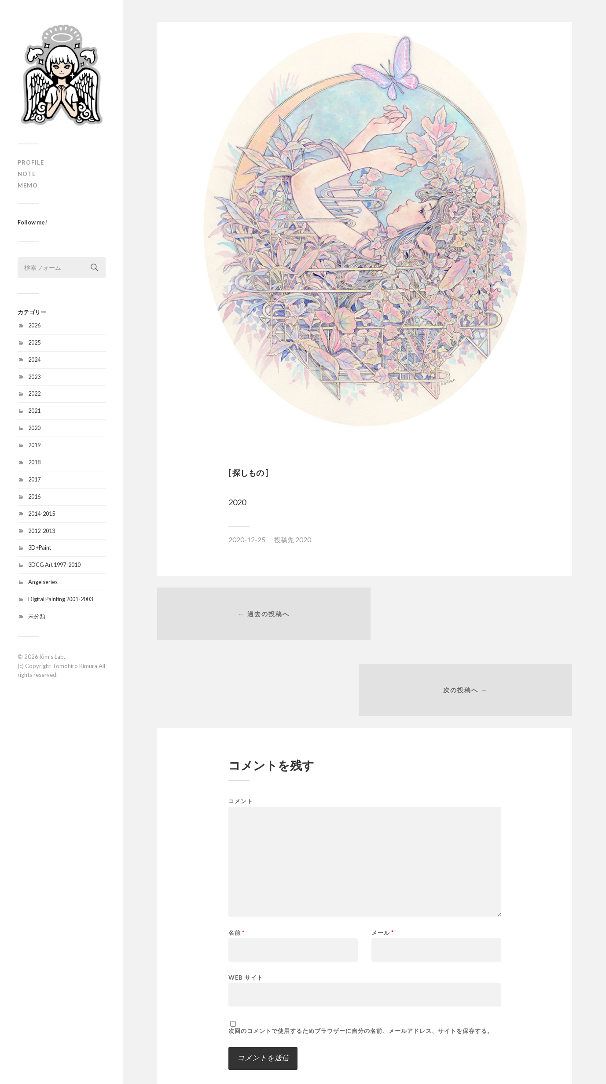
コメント (240, 727)
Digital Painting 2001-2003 (60, 599)
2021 (34, 410)
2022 (34, 393)
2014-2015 (41, 513)
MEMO (28, 185)
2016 (34, 496)
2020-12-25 (246, 540)
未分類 (36, 616)
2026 (34, 325)
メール (382, 858)
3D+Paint (39, 547)
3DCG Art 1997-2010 (54, 564)
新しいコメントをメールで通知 (279, 1013)
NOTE (27, 173)
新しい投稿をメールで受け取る (279, 1027)
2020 (34, 427)
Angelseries (43, 581)
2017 (34, 479)
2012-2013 (41, 530)
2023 (34, 376)
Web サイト (245, 903)
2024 (34, 359)
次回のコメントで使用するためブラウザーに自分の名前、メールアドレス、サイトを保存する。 (360, 956)
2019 (34, 444)
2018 (34, 462)
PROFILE (31, 162)
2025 (34, 342)
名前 (236, 858)
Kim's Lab (52, 656)
